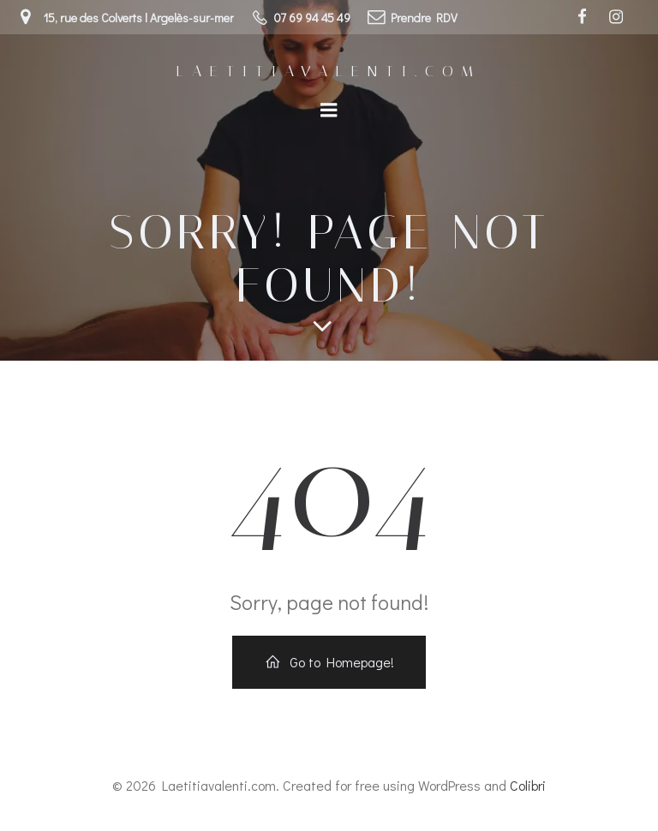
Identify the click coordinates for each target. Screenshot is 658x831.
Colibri (528, 785)
